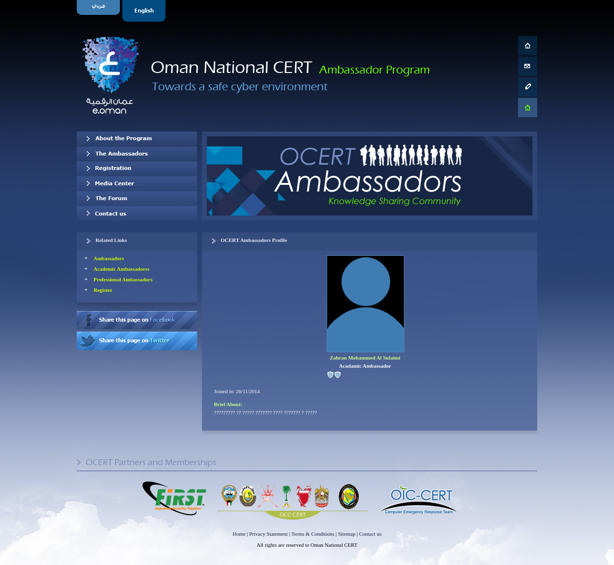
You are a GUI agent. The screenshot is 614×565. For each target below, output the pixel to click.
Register (103, 290)
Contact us (137, 213)
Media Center (137, 183)
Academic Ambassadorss (121, 269)
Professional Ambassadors (123, 279)
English (145, 11)
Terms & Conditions (312, 534)
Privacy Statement (268, 534)
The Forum (137, 198)
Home (239, 534)
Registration (137, 168)
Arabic (99, 11)
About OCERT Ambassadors (137, 139)
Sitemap (346, 534)
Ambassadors (109, 258)
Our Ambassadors (137, 153)
